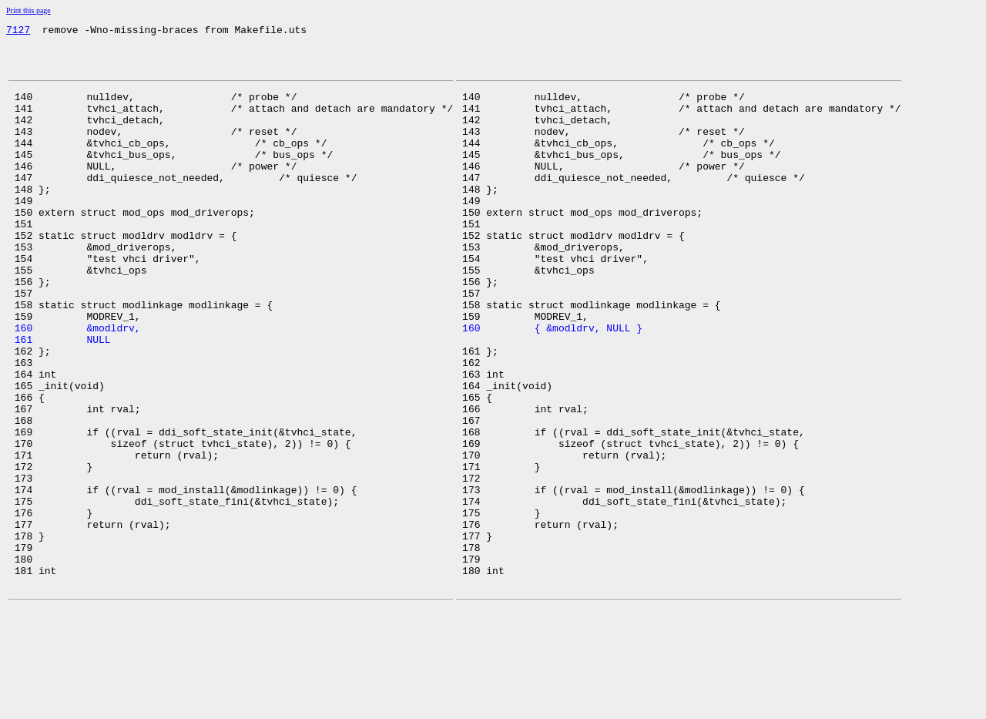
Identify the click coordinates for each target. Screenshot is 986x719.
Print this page (28, 10)
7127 (18, 32)
